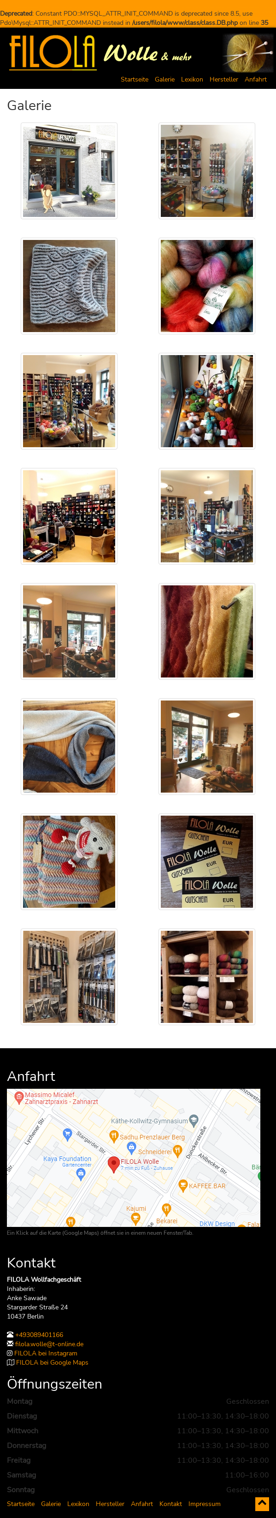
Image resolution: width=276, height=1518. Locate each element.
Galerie (165, 79)
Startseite (134, 79)
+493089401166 (39, 1335)
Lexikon (192, 79)
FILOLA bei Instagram (45, 1353)
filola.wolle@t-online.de (49, 1344)
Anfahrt (256, 79)
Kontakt (170, 1504)
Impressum (204, 1504)
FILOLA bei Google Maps (52, 1362)
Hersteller (224, 79)
